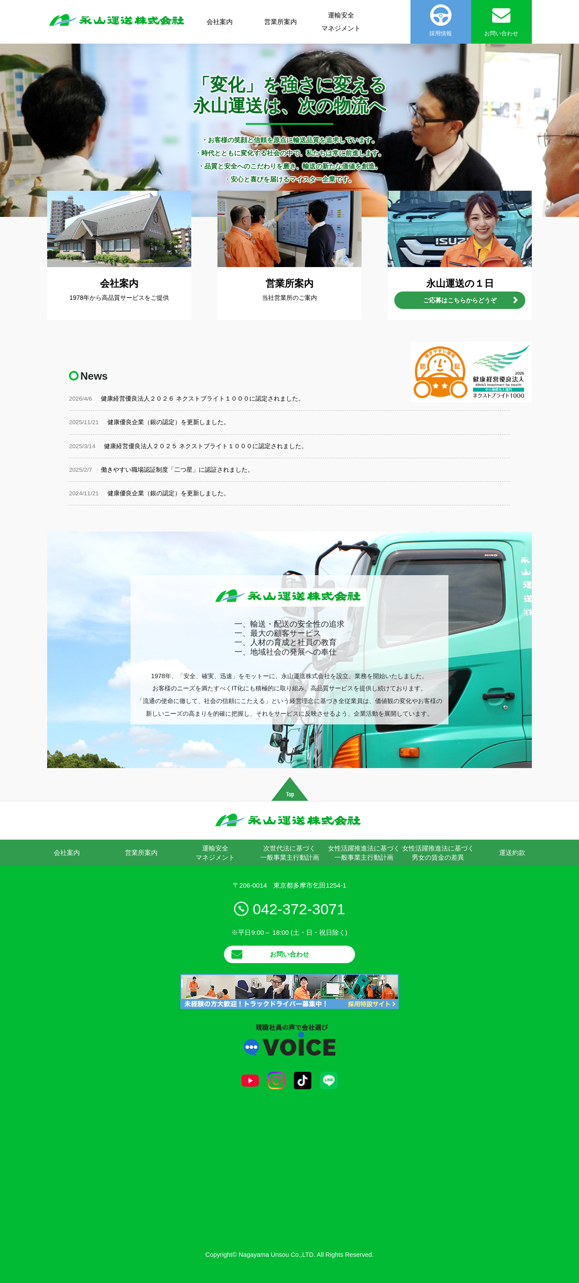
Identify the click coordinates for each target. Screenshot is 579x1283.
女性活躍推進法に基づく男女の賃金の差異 (438, 852)
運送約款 (512, 852)
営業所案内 (280, 21)
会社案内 (220, 21)
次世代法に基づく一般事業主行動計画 (289, 852)
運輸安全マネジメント (341, 21)
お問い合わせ (289, 954)
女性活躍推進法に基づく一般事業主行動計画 (364, 852)
